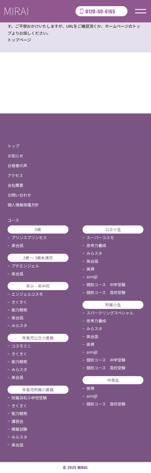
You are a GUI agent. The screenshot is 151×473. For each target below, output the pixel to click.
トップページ (19, 40)
